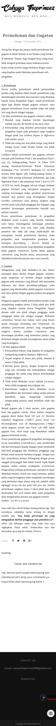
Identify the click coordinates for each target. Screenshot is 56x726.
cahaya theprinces (33, 724)
